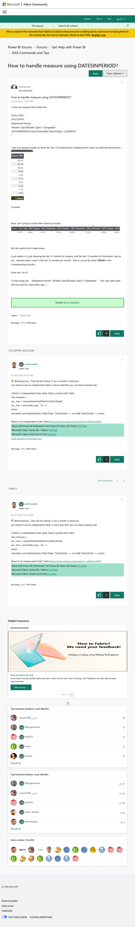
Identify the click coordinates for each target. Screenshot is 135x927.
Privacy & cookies (10, 900)
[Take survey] (21, 687)
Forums (42, 47)
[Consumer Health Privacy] (41, 917)
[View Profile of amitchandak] (30, 364)
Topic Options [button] (114, 73)
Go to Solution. (72, 302)
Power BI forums (20, 47)
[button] (96, 73)
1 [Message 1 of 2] (20, 322)
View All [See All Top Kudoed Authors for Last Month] (16, 828)
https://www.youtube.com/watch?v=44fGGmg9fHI (75, 421)
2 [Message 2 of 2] (20, 448)
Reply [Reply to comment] (117, 459)
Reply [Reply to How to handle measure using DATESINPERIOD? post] (117, 333)
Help (109, 18)
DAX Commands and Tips (30, 52)
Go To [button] (120, 18)
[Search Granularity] (43, 26)
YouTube (82, 426)
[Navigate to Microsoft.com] (11, 4)
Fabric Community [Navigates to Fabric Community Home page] (35, 4)
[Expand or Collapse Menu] (4, 12)
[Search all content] (94, 26)
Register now (99, 35)
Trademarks (7, 910)
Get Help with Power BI (69, 47)
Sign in (99, 18)
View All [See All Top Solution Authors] (16, 763)
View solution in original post (26, 438)
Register (87, 18)
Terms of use (8, 905)
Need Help (25, 315)
